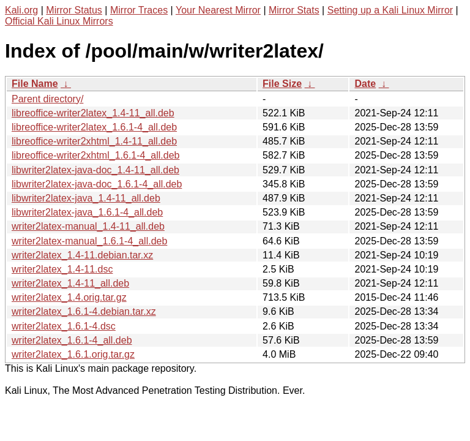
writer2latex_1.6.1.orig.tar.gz (73, 354)
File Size (282, 83)
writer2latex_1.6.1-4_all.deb (72, 340)
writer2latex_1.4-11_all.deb (70, 283)
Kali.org (21, 10)
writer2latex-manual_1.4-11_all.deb (88, 226)
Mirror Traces (139, 10)
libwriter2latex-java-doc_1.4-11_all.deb (95, 170)
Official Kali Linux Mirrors (59, 21)
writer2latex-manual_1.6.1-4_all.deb (89, 241)
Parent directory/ (47, 99)
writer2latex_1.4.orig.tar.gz (69, 297)
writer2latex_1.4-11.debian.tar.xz (82, 255)
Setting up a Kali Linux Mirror (390, 10)
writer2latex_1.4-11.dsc (62, 269)
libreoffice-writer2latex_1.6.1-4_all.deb (94, 127)
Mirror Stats (294, 10)
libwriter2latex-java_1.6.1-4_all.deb (87, 212)
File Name (35, 83)
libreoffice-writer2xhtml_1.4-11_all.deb (94, 141)
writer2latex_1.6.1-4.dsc (64, 326)
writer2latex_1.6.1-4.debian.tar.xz (84, 311)
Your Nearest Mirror (218, 10)
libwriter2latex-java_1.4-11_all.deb (86, 198)
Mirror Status (74, 10)
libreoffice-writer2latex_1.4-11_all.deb (93, 113)
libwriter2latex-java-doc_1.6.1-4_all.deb (97, 184)
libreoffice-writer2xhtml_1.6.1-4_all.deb (96, 155)
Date (365, 83)
